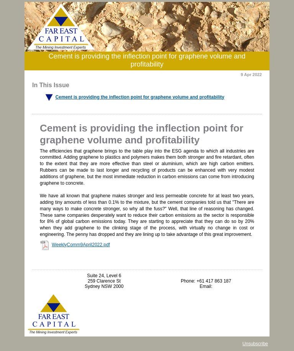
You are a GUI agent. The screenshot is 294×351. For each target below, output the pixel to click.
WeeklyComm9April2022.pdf (81, 244)
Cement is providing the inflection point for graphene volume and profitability (140, 97)
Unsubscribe (255, 343)
